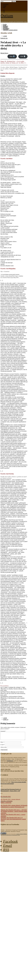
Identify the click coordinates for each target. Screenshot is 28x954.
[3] (7, 547)
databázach (10, 762)
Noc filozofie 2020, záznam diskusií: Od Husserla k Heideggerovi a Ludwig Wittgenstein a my (14, 807)
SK (4, 10)
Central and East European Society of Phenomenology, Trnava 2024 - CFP (11, 791)
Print (12, 56)
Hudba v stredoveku (6, 804)
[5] (4, 675)
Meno (2, 743)
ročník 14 (5, 719)
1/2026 (5, 36)
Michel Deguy (4, 53)
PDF (22, 56)
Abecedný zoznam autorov (10, 30)
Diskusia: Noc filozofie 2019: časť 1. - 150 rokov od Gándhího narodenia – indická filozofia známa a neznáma (14, 813)
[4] (15, 572)
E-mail (2, 746)
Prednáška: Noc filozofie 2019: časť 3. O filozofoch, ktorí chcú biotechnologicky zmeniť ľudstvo (13, 820)
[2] (10, 414)
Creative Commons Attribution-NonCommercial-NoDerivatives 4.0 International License (14, 836)
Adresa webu (3, 748)
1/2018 (5, 718)
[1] (26, 381)
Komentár (3, 731)
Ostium (7, 15)
